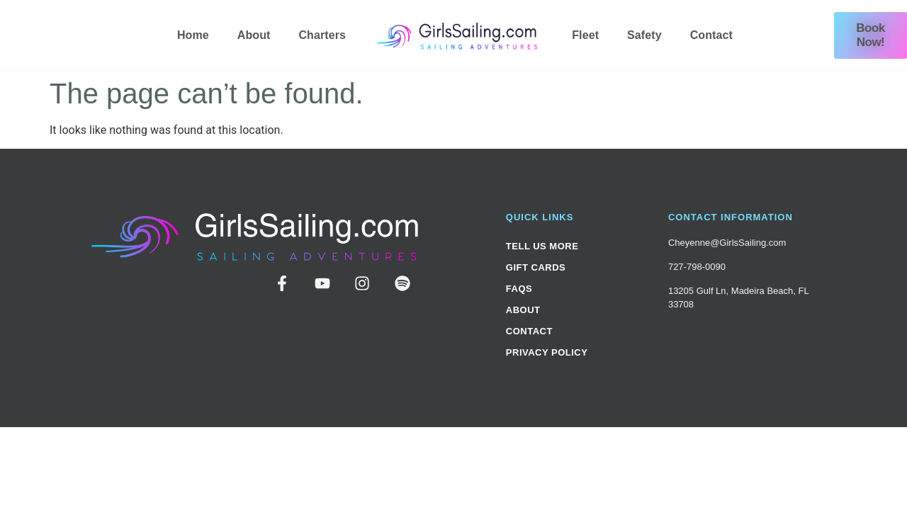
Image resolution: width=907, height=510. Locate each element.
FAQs (519, 288)
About (254, 35)
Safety (644, 35)
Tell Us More (542, 246)
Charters (322, 35)
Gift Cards (535, 267)
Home (193, 35)
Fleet (585, 35)
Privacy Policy (547, 352)
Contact (711, 35)
